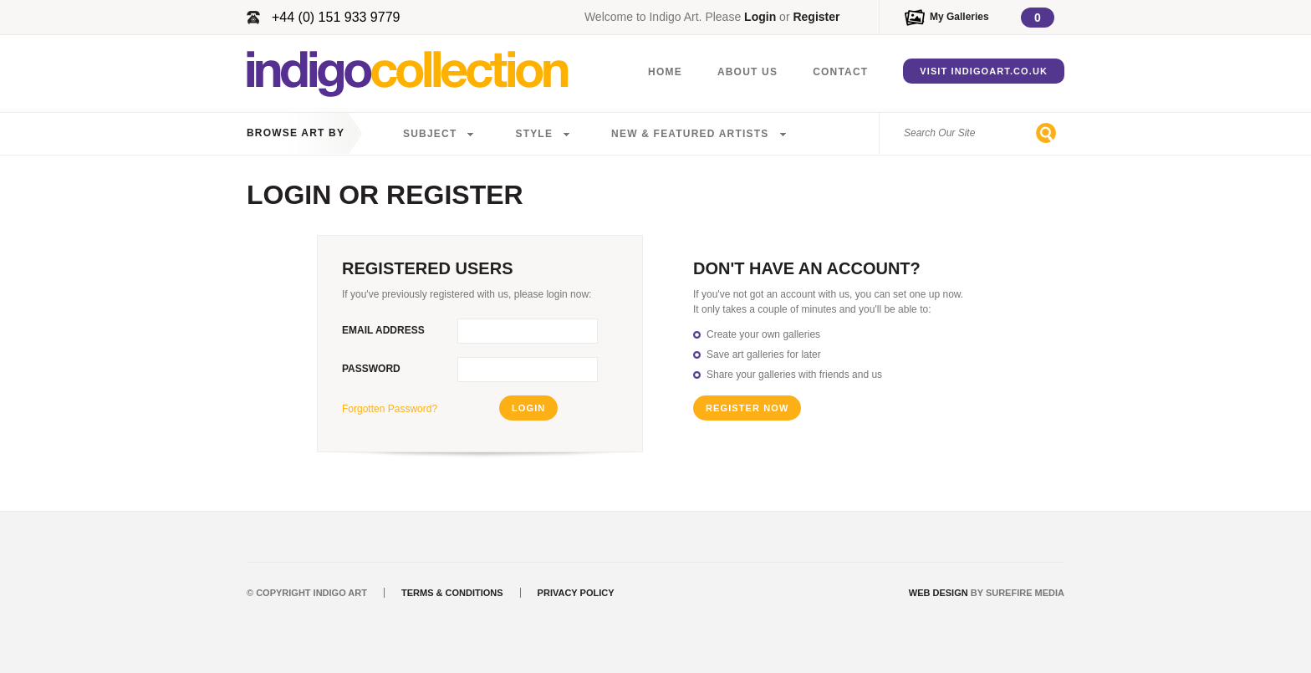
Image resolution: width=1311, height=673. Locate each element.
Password (371, 369)
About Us (747, 72)
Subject (430, 134)
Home (665, 72)
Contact (840, 72)
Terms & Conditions (452, 593)
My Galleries (959, 17)
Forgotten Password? (389, 409)
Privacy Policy (576, 593)
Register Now (747, 408)
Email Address (383, 330)
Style (534, 134)
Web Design (938, 593)
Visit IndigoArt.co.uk (984, 71)
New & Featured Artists (689, 134)
